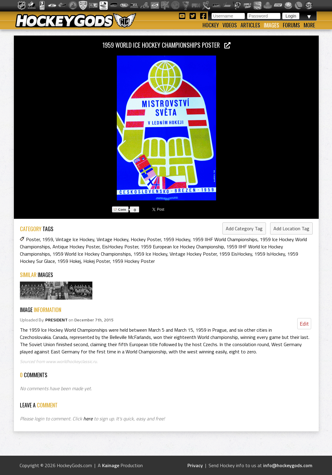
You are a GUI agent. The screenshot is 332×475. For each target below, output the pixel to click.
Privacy (195, 465)
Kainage (110, 465)
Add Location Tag (291, 228)
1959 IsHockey (269, 253)
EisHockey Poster (120, 246)
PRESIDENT (56, 320)
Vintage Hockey (112, 239)
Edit (304, 324)
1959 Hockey (176, 239)
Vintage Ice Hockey (75, 239)
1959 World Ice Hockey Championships (92, 253)
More (309, 25)
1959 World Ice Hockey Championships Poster (166, 44)
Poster (33, 239)
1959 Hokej (69, 261)
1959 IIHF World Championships (225, 239)
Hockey (211, 25)
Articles (250, 25)
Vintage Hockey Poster (193, 253)
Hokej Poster (96, 261)
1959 (47, 239)
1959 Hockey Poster (133, 261)
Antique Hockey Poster (76, 246)
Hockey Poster (146, 239)
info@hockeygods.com (287, 465)
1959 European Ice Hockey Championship (182, 246)
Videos (229, 25)
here (88, 418)
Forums (291, 25)
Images (271, 25)
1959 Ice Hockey (150, 253)
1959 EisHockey (235, 253)
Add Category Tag (244, 228)
